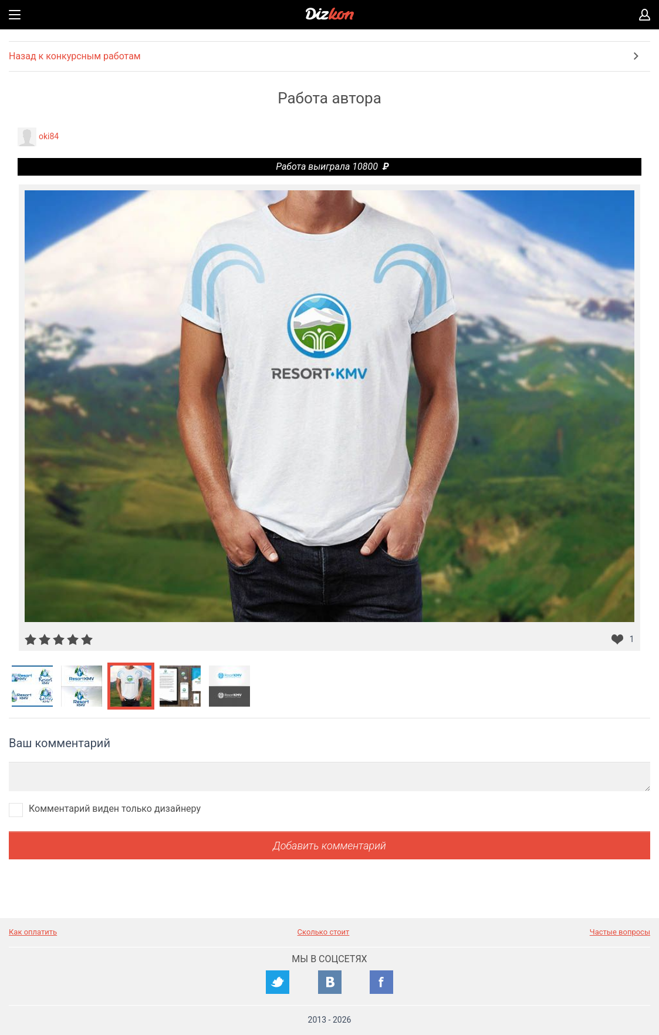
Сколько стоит (324, 932)
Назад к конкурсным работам (75, 56)
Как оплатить (33, 932)
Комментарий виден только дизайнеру (115, 808)
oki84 (49, 136)
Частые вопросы (620, 932)
